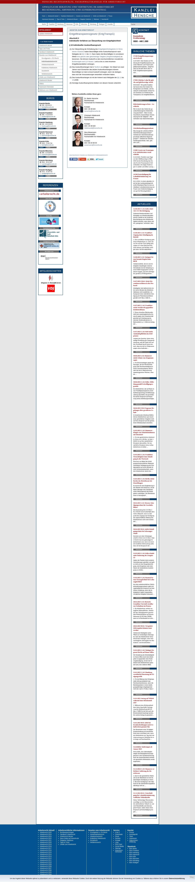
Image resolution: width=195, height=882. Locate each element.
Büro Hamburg (134, 852)
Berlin (44, 24)
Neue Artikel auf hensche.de (69, 838)
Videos (41, 83)
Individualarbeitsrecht (49, 61)
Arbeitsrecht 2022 (46, 838)
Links (117, 842)
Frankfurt (52, 24)
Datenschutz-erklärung (133, 841)
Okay (192, 877)
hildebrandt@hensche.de (93, 128)
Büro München (134, 858)
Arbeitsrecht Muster (72, 19)
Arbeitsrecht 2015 (46, 852)
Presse (110, 16)
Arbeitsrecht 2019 (46, 844)
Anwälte (110, 24)
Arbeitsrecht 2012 (46, 858)
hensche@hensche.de (92, 111)
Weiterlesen (139, 76)
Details (48, 109)
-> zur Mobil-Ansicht (46, 41)
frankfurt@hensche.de (48, 116)
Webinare (96, 19)
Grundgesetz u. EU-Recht (50, 58)
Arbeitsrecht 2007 (46, 868)
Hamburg (60, 24)
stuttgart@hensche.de (48, 173)
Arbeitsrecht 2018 (46, 846)
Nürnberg (93, 24)
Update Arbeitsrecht (45, 34)
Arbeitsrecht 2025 (46, 832)
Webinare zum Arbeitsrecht (48, 90)
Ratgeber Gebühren (85, 19)
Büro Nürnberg (134, 860)
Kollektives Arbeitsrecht (49, 68)
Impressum (133, 838)
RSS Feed (118, 844)
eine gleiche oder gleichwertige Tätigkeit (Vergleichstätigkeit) (98, 56)
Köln (76, 24)
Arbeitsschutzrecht (48, 64)
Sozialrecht (45, 71)
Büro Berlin (133, 848)
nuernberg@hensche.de (49, 164)
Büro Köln (132, 856)
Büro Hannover (134, 854)
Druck (117, 836)
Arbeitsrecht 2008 (46, 866)
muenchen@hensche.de (49, 154)
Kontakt (117, 840)
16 (90, 54)
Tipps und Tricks (44, 49)
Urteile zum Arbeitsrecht (99, 16)
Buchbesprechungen (67, 832)
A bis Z (117, 832)
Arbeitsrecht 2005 (46, 872)
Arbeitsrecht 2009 (46, 864)
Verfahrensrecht (47, 74)
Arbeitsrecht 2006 (46, 870)
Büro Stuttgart (134, 862)
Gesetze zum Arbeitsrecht (83, 16)
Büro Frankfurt (134, 850)
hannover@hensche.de (49, 135)
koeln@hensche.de (48, 145)
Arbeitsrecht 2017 (46, 848)
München (84, 24)
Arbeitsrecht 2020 (46, 842)
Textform (97, 67)
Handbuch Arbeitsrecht (67, 16)
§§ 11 (84, 54)
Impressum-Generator (48, 19)
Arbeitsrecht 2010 (46, 862)
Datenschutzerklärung (177, 878)
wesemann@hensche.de (93, 145)
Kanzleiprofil (104, 19)
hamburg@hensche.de (49, 126)
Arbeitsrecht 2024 (46, 834)
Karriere (118, 838)
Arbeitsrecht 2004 (46, 874)
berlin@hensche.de (48, 107)
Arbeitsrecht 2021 (46, 840)
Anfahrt (41, 109)
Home (44, 16)
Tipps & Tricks (60, 19)
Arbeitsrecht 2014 (46, 854)
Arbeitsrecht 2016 (46, 850)
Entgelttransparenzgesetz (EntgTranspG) (92, 34)
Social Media (119, 846)
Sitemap (118, 848)
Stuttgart (102, 24)
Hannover (69, 24)
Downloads (118, 834)
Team (131, 836)
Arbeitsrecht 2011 (46, 860)
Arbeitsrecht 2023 (46, 836)
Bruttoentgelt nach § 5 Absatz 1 (83, 61)
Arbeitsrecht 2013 (46, 856)
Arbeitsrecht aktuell (53, 16)
